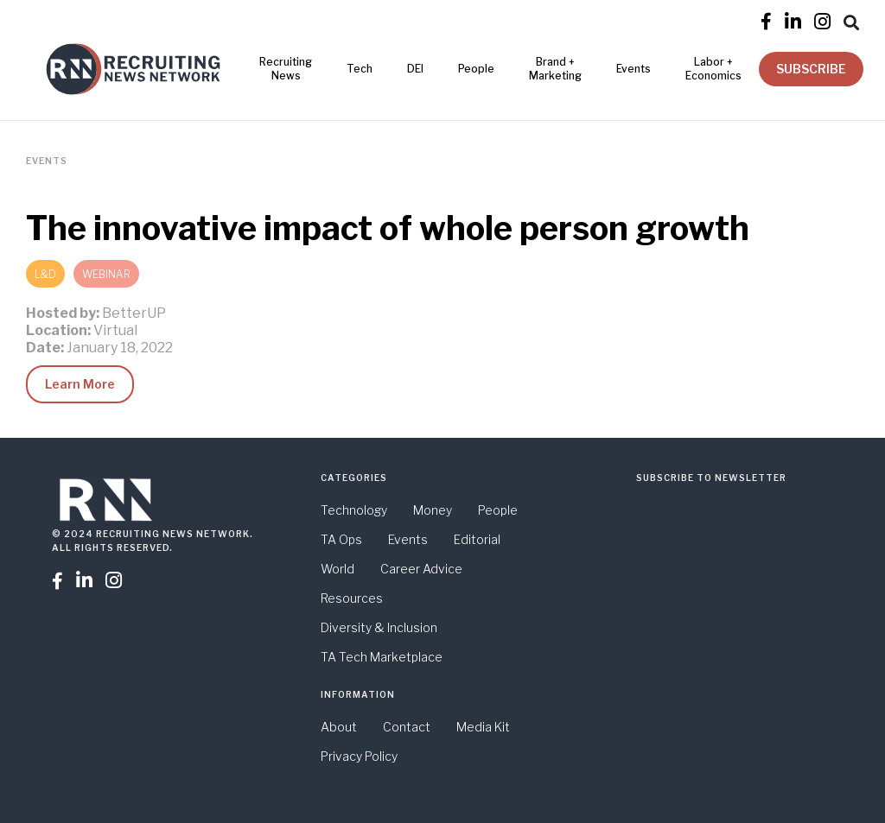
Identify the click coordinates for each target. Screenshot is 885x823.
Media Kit (483, 726)
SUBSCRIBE (811, 68)
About (339, 726)
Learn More (80, 384)
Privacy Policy (359, 756)
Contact (406, 726)
